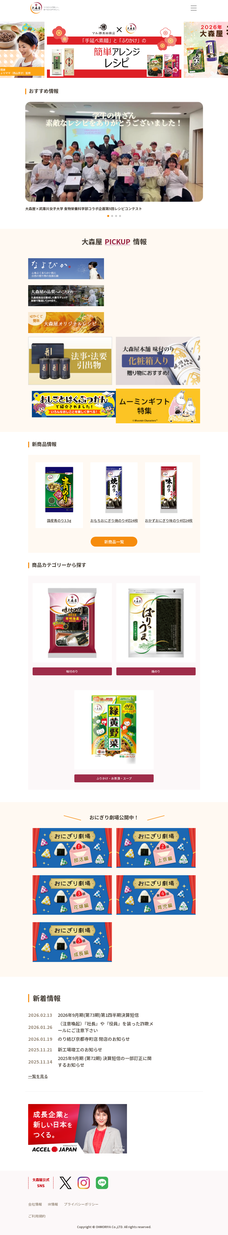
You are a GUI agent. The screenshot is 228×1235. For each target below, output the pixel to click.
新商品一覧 (114, 542)
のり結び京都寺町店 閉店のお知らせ (94, 1039)
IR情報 (53, 1204)
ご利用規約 (36, 1216)
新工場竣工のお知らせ (80, 1049)
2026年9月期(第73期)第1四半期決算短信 (98, 1015)
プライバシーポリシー (81, 1204)
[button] (108, 216)
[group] (114, 159)
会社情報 (35, 1204)
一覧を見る (38, 1076)
